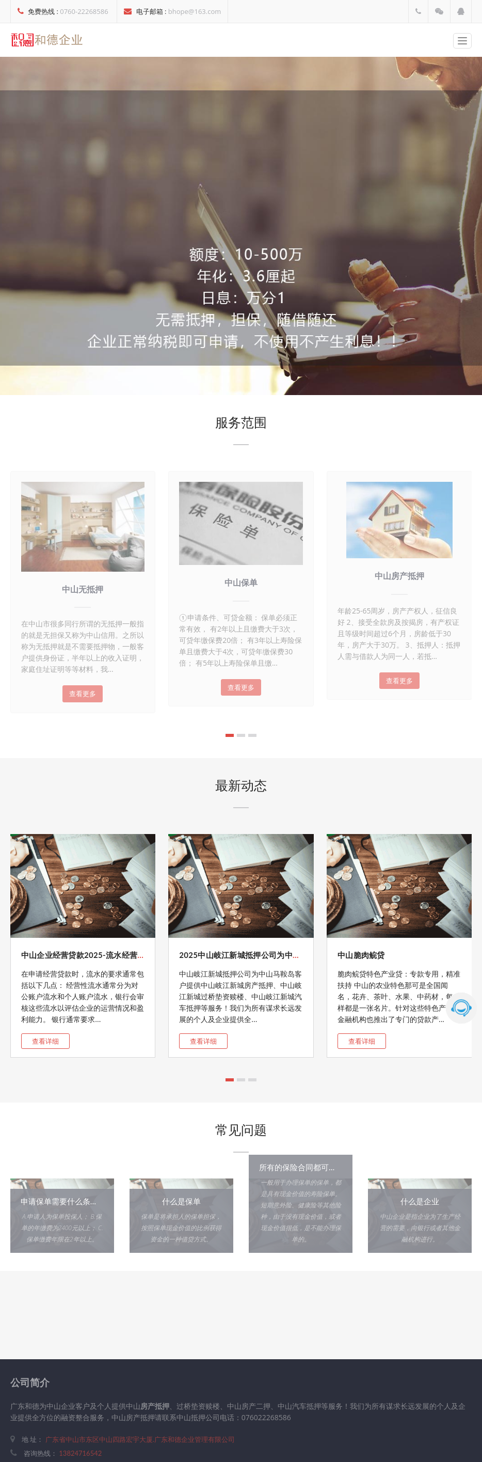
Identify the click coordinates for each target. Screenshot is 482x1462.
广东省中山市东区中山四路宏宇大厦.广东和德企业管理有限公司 (138, 1439)
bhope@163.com (194, 11)
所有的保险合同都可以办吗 (305, 1167)
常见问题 (241, 1129)
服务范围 (241, 422)
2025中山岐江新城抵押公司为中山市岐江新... (258, 955)
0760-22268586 (84, 11)
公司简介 (30, 1382)
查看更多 (82, 693)
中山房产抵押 (399, 575)
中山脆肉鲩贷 (361, 955)
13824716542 (80, 1453)
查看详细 (45, 1041)
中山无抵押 (82, 589)
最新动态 (241, 785)
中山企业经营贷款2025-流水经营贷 (83, 955)
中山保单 (241, 582)
